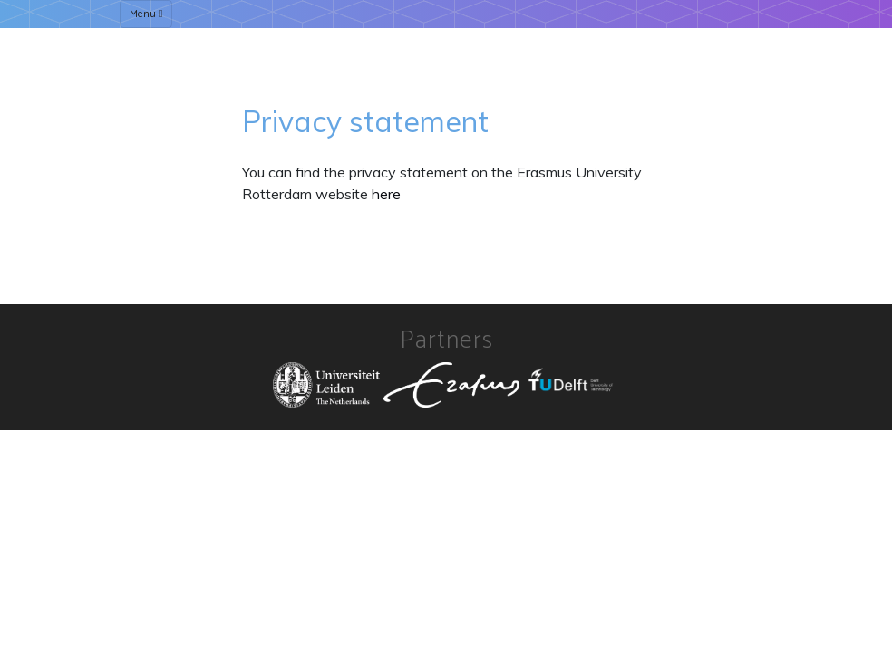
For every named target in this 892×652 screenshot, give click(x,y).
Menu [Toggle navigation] (146, 14)
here (386, 194)
